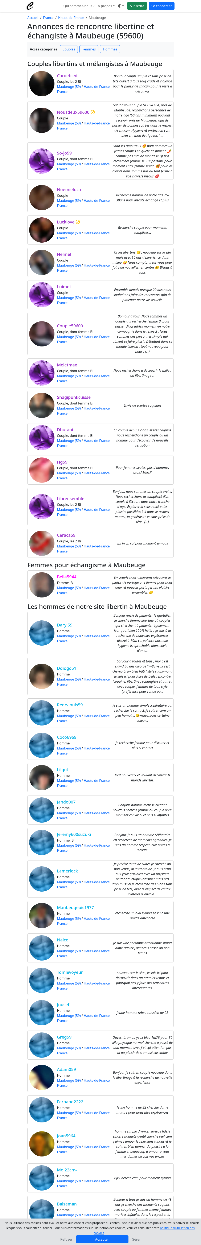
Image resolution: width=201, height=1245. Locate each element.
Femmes (89, 49)
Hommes (110, 49)
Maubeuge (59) (69, 86)
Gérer (136, 1239)
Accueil (32, 17)
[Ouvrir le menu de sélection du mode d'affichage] (121, 6)
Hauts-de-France (71, 17)
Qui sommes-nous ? (78, 6)
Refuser (66, 1239)
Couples (68, 49)
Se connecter (161, 6)
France (48, 17)
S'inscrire (137, 6)
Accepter (102, 1239)
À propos (105, 6)
